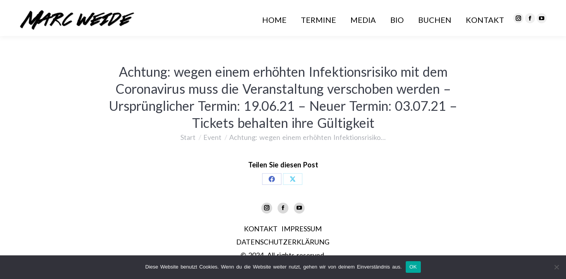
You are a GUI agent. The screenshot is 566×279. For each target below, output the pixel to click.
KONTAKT (261, 228)
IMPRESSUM (301, 228)
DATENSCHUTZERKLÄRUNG (282, 242)
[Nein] (556, 267)
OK (413, 267)
